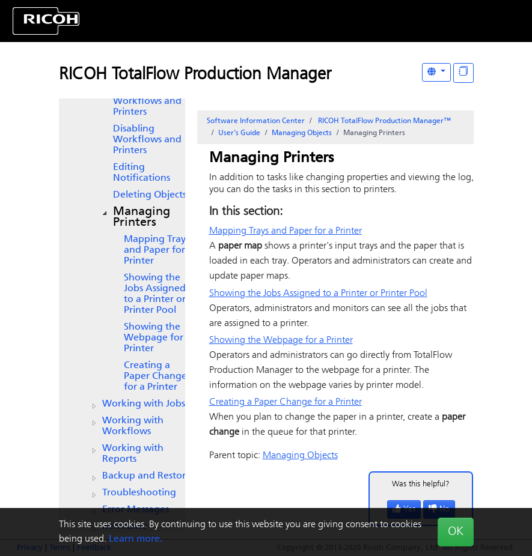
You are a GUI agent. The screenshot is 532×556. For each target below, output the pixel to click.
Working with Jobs (143, 404)
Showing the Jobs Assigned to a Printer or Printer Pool (155, 294)
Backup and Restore (146, 476)
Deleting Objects (149, 195)
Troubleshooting (139, 493)
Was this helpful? (421, 484)
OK (455, 532)
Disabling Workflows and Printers (147, 140)
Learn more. (135, 539)
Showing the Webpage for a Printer (157, 338)
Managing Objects (302, 133)
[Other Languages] (436, 72)
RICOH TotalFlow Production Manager (195, 75)
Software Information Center (256, 121)
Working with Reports (133, 454)
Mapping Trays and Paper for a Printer (158, 250)
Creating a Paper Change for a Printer (155, 376)
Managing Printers (141, 217)
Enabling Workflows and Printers (147, 101)
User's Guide (239, 133)
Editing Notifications (141, 173)
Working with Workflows (133, 426)
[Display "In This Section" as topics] (463, 73)
